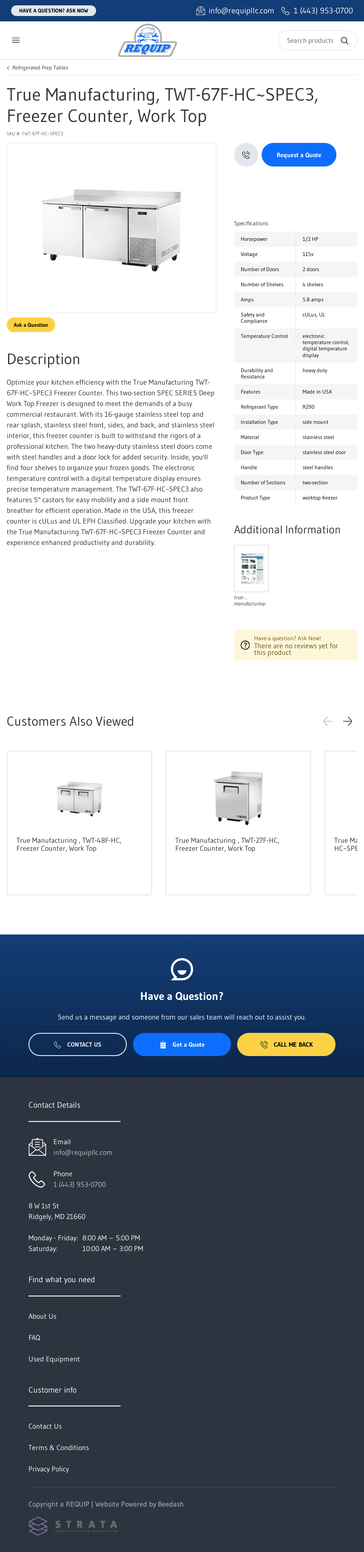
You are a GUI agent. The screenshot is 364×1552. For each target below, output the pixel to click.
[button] (347, 721)
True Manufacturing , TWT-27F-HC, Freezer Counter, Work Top (227, 844)
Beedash (171, 1503)
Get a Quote (182, 1044)
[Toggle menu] (15, 40)
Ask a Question (31, 324)
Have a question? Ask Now (53, 10)
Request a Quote (299, 155)
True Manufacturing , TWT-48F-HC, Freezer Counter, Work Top (68, 844)
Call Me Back (286, 1044)
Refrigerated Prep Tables (40, 68)
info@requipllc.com (83, 1152)
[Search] (317, 40)
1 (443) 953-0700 (79, 1184)
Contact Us (77, 1044)
